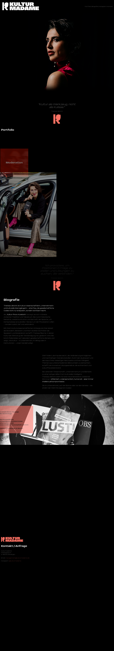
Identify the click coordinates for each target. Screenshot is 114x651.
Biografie (95, 6)
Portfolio (88, 6)
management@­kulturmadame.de (17, 633)
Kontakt (110, 6)
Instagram (102, 6)
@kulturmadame (15, 636)
